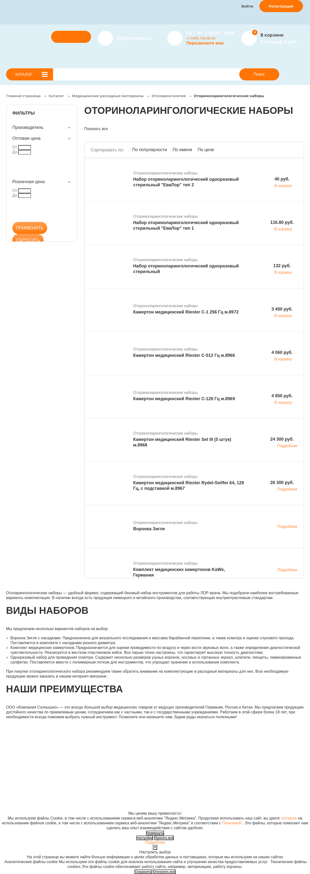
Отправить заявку (71, 37)
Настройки (145, 838)
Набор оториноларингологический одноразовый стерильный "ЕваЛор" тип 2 (186, 182)
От (14, 147)
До (14, 152)
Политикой (231, 823)
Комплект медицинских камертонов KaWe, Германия (179, 572)
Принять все (164, 838)
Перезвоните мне (205, 43)
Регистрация (281, 6)
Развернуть (155, 833)
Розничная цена (28, 181)
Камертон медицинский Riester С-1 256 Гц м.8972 (186, 312)
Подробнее (287, 446)
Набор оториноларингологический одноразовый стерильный (186, 269)
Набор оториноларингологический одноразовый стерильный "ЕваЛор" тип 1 (186, 225)
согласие (289, 818)
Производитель (27, 127)
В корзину (283, 186)
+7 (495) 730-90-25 (200, 38)
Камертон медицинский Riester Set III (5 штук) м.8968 (182, 442)
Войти (247, 6)
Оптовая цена (26, 138)
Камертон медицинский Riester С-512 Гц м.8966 (184, 355)
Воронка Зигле (149, 528)
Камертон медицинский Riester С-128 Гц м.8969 (184, 398)
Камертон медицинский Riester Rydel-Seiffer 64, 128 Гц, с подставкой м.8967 (188, 485)
